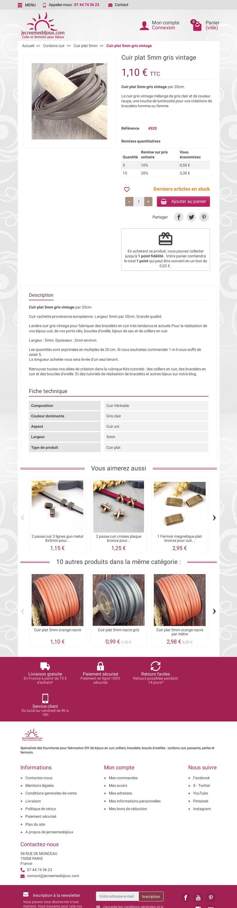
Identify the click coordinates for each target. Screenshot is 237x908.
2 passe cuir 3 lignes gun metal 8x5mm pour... (57, 539)
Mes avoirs (118, 754)
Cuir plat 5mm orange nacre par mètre (179, 633)
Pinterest (200, 769)
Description (41, 296)
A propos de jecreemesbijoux (49, 800)
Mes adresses (120, 761)
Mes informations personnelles (135, 769)
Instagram (202, 777)
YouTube (200, 761)
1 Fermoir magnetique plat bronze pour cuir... (179, 539)
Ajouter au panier (181, 202)
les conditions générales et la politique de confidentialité (133, 878)
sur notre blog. (185, 374)
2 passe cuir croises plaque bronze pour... (118, 539)
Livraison (33, 769)
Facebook (201, 746)
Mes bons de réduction (128, 777)
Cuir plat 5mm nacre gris (118, 631)
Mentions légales (39, 754)
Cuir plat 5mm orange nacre (57, 631)
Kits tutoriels (133, 370)
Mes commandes (123, 746)
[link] (179, 218)
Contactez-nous (38, 746)
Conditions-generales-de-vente (51, 761)
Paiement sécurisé (40, 785)
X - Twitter (201, 754)
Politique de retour (40, 777)
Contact (118, 4)
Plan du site (35, 793)
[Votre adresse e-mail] (117, 864)
